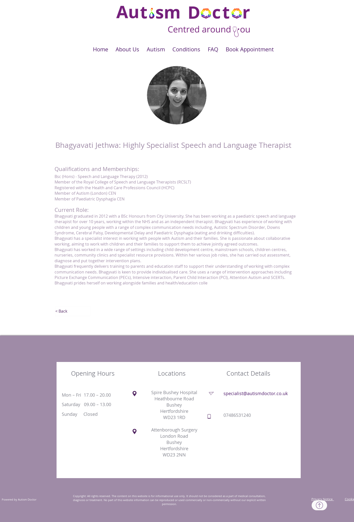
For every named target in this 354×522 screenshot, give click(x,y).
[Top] (319, 505)
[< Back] (72, 311)
